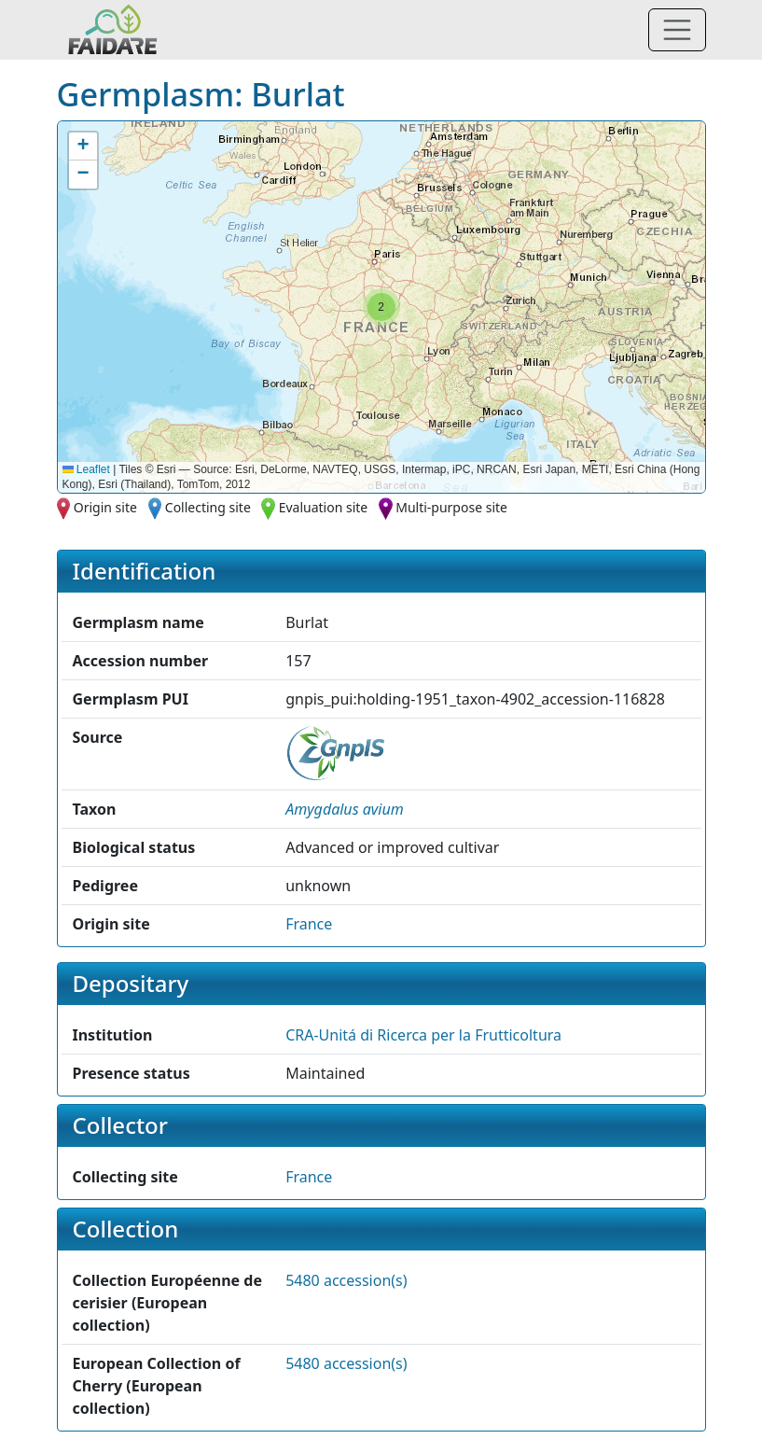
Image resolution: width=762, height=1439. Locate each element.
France (308, 924)
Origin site (105, 507)
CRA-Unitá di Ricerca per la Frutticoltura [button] (423, 1035)
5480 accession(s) (346, 1280)
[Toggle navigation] (677, 29)
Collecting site (208, 507)
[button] (381, 307)
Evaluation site (323, 507)
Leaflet (86, 469)
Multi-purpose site (451, 507)
